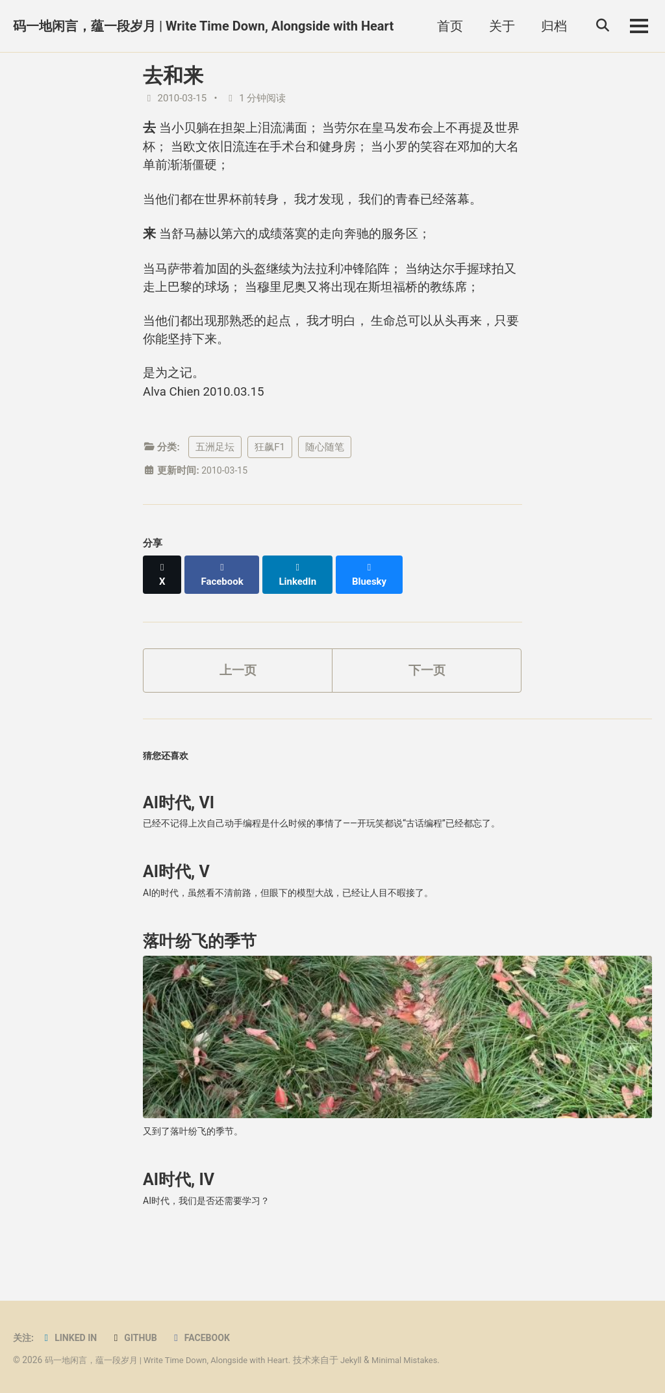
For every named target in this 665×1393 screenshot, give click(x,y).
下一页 (426, 696)
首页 (445, 26)
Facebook (208, 1338)
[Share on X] (163, 605)
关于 (497, 26)
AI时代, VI (178, 833)
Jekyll (369, 1360)
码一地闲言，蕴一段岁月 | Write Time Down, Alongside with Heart (203, 26)
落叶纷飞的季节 (200, 978)
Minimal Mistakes (425, 1360)
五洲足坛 (214, 484)
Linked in (71, 1338)
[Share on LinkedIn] (302, 605)
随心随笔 (324, 484)
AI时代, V (176, 905)
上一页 (237, 696)
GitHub (139, 1338)
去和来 (173, 76)
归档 (549, 26)
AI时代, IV (178, 1219)
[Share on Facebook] (224, 605)
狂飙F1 (270, 484)
